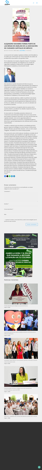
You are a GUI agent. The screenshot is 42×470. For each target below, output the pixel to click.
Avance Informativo (9, 50)
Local (21, 50)
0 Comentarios (28, 50)
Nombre (6, 204)
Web (5, 214)
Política (23, 50)
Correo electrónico (8, 209)
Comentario (7, 191)
